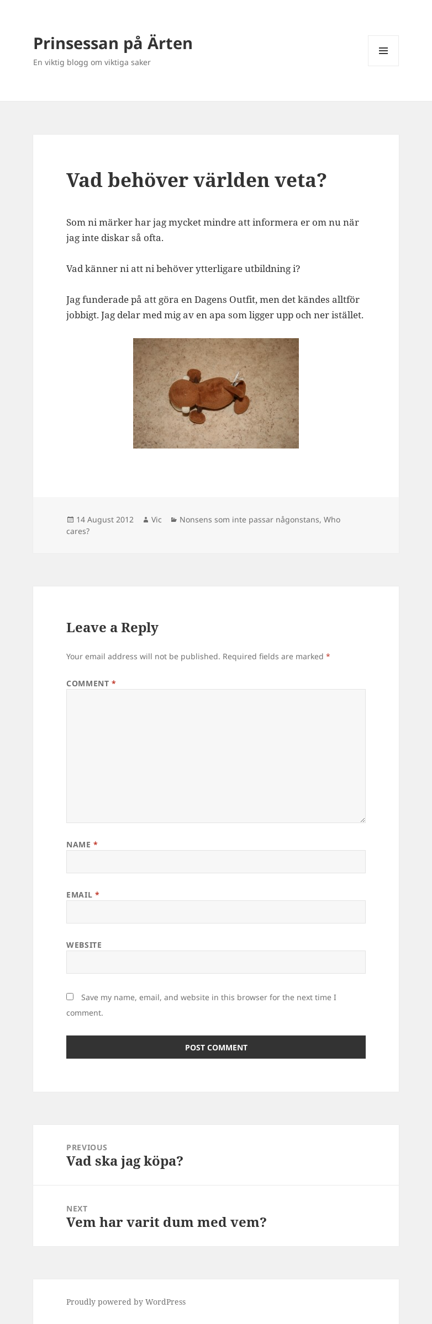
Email (82, 894)
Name (82, 844)
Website (84, 944)
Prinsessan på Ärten (113, 43)
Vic (156, 519)
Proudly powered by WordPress (126, 1301)
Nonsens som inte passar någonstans (249, 519)
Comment (91, 683)
